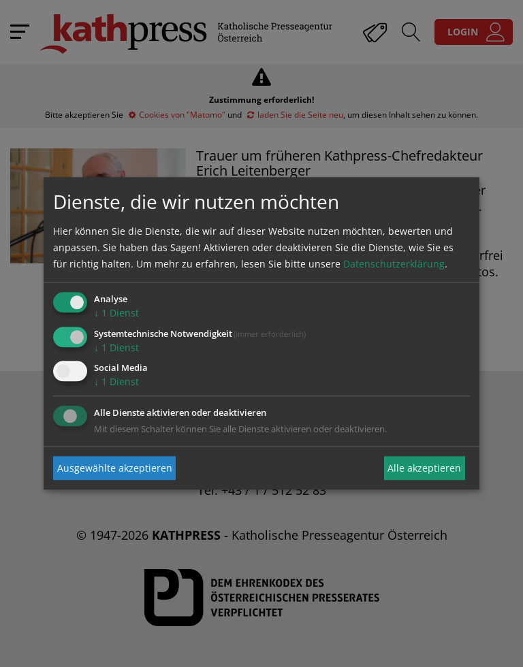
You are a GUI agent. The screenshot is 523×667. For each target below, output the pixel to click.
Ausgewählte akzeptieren (114, 467)
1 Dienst (116, 312)
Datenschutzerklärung (394, 263)
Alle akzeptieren (424, 467)
